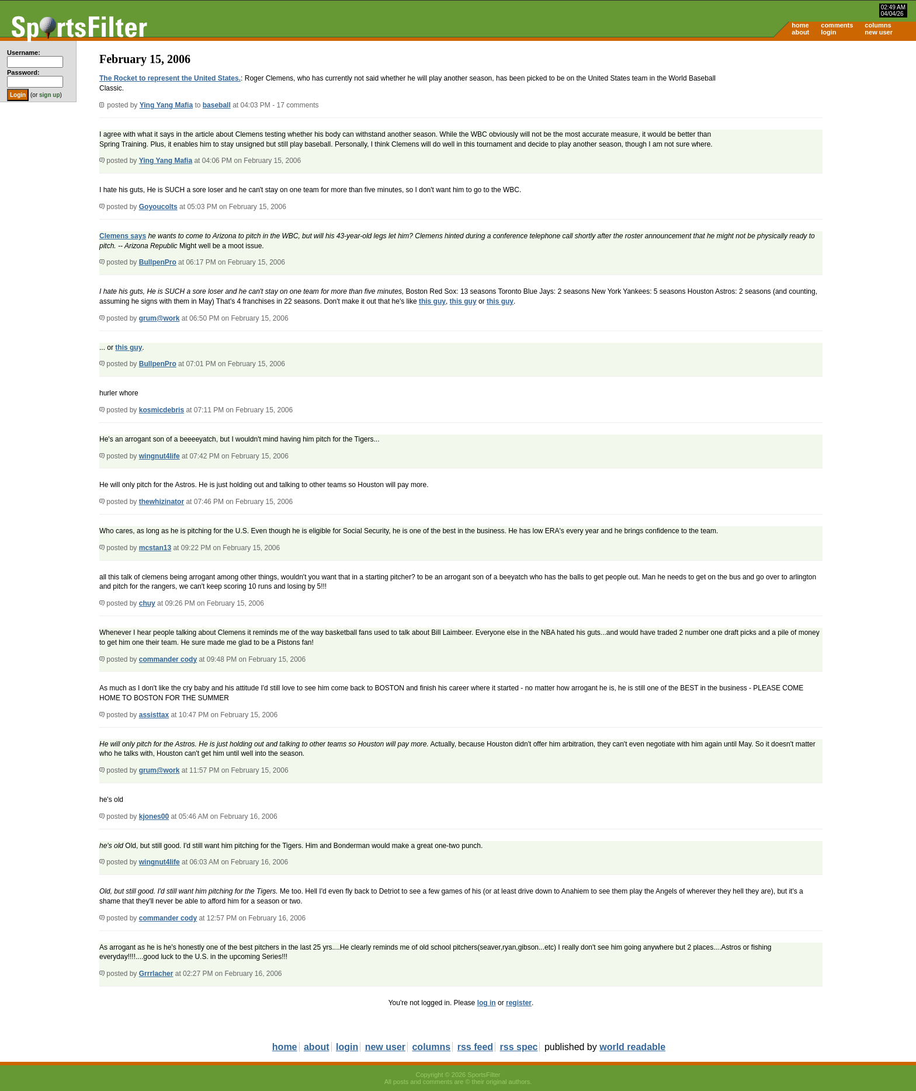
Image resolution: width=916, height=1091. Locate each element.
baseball (217, 105)
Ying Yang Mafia (166, 105)
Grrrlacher (156, 974)
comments (837, 25)
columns (878, 25)
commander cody (168, 659)
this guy (432, 301)
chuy (147, 603)
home (800, 25)
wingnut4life (159, 456)
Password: (23, 72)
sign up (49, 95)
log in (486, 1003)
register (519, 1003)
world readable (632, 1047)
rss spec (519, 1047)
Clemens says (122, 236)
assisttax (154, 715)
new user (879, 32)
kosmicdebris (161, 410)
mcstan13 (155, 548)
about (800, 32)
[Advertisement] (817, 132)
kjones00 (154, 816)
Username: (23, 52)
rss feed (475, 1047)
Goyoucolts (158, 207)
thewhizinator (161, 502)
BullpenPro (157, 262)
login (828, 32)
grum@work (159, 318)
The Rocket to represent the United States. (170, 78)
